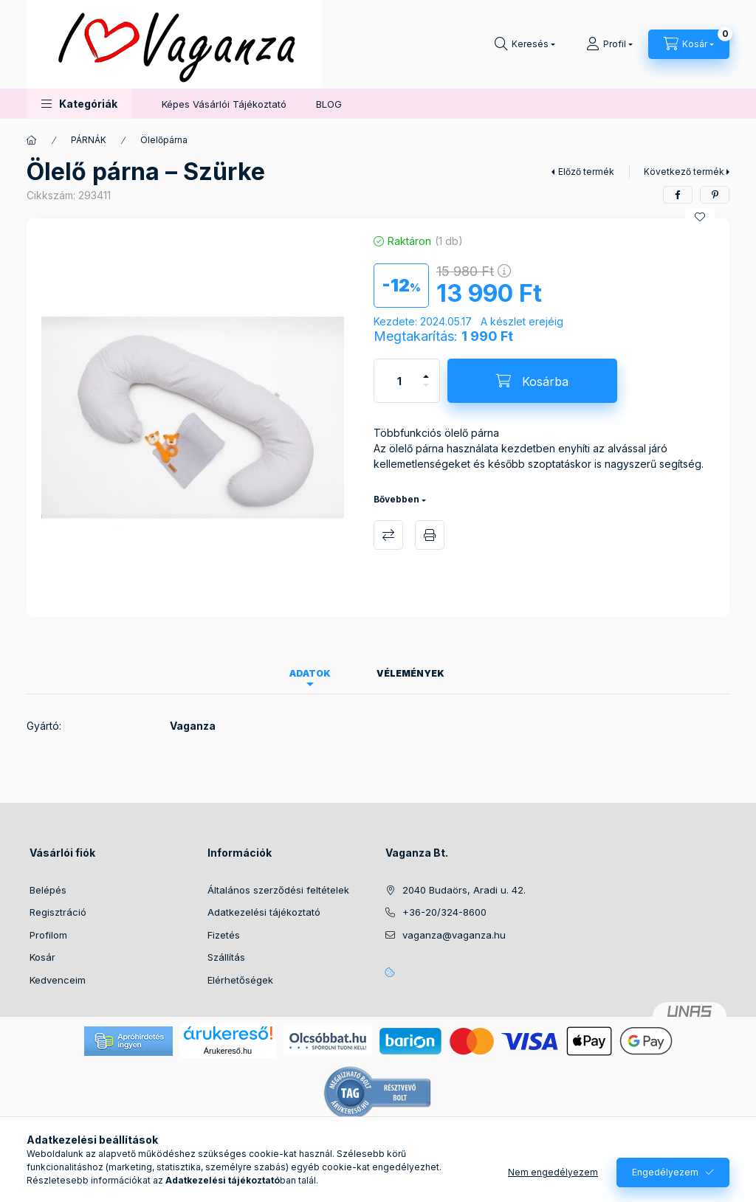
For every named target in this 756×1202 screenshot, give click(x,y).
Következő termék (684, 171)
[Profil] (609, 44)
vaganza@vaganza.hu (454, 935)
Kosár (42, 957)
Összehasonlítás (388, 535)
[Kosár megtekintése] (688, 44)
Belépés (48, 890)
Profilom (48, 935)
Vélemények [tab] (410, 673)
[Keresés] (525, 44)
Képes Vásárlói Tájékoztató (224, 104)
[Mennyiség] (399, 380)
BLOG (329, 104)
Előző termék (586, 171)
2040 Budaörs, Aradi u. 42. (464, 890)
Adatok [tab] (310, 673)
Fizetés (223, 935)
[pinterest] (714, 195)
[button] (79, 104)
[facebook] (678, 195)
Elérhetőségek (240, 980)
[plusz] (426, 370)
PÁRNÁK (88, 139)
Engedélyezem (665, 1172)
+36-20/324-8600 (444, 912)
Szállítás (226, 957)
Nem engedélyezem (553, 1172)
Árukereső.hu (228, 1050)
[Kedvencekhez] (700, 217)
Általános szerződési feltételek (278, 890)
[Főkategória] (32, 140)
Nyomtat (429, 535)
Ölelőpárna (164, 139)
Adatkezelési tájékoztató (263, 912)
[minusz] (426, 391)
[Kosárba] (532, 381)
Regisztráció (58, 912)
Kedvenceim (58, 980)
